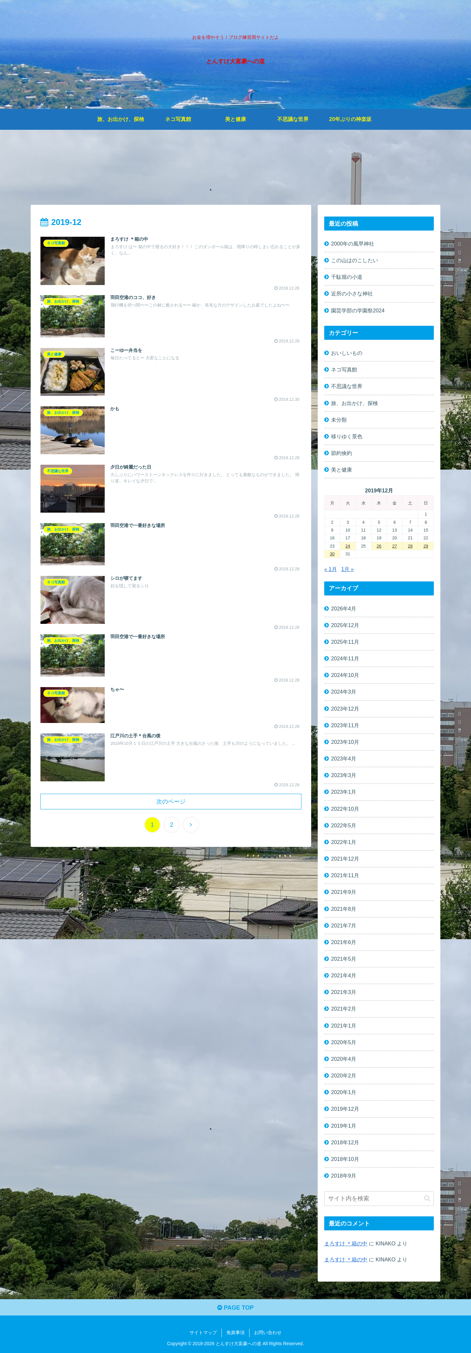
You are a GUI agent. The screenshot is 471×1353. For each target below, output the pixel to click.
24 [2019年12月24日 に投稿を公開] (347, 546)
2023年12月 (345, 709)
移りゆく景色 (346, 436)
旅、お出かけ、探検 (354, 403)
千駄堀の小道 (346, 277)
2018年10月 (345, 1159)
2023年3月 (343, 775)
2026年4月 (343, 608)
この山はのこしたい (354, 260)
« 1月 (330, 569)
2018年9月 (343, 1176)
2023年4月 (343, 758)
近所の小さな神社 (352, 294)
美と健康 (341, 470)
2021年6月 (343, 942)
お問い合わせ (267, 1332)
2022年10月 (345, 809)
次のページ (171, 801)
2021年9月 (343, 892)
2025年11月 (345, 642)
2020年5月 (343, 1042)
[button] (427, 1198)
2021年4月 (343, 975)
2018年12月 (345, 1142)
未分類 (339, 420)
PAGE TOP (235, 1307)
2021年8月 (343, 909)
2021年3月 (343, 992)
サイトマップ (203, 1332)
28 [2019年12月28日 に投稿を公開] (410, 546)
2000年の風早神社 (352, 244)
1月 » (347, 569)
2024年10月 (345, 675)
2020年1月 (343, 1092)
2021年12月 (345, 859)
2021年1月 (343, 1026)
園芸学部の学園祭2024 (358, 310)
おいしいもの (346, 353)
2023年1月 (343, 792)
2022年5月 (343, 825)
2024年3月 (343, 692)
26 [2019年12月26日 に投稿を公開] (379, 546)
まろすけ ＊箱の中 (346, 1243)
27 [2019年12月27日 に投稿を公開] (394, 546)
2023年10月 (345, 742)
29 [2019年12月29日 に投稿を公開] (425, 546)
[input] (379, 1198)
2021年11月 (345, 875)
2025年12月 (345, 625)
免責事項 (235, 1332)
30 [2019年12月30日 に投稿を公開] (332, 553)
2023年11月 (345, 725)
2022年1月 (343, 842)
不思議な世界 (346, 386)
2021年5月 (343, 959)
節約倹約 (341, 453)
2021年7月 (343, 925)
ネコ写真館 (344, 370)
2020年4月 (343, 1059)
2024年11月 (345, 658)
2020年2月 (343, 1075)
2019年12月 (345, 1109)
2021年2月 (343, 1009)
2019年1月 (343, 1126)
